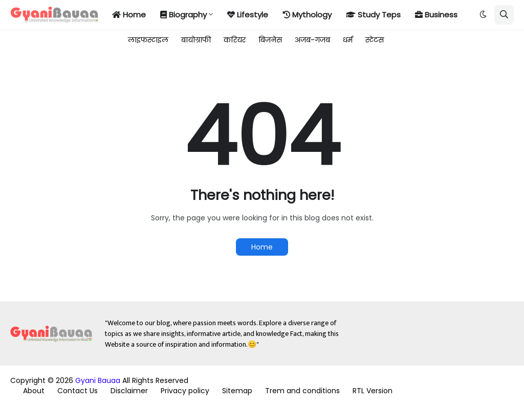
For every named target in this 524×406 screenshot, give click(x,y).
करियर (235, 40)
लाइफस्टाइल (148, 40)
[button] (483, 15)
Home (262, 247)
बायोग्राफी (196, 40)
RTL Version (372, 391)
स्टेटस (374, 40)
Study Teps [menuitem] (373, 14)
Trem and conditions (302, 391)
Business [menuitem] (436, 14)
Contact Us (77, 391)
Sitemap (237, 391)
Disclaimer (129, 391)
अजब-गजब (312, 40)
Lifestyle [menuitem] (247, 14)
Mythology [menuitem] (307, 14)
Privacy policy (185, 391)
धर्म (348, 40)
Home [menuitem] (129, 14)
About (34, 391)
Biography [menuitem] (183, 14)
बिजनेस (270, 40)
